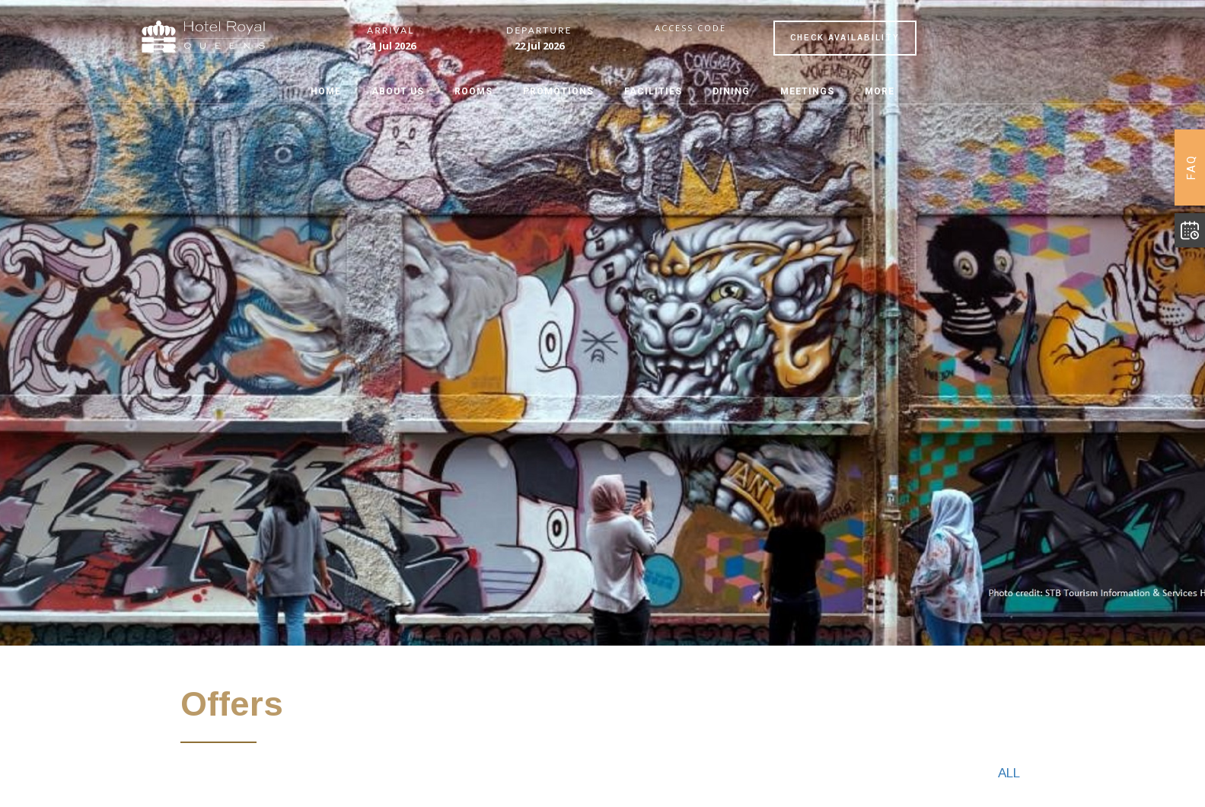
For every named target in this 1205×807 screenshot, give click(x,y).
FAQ (1191, 167)
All (1009, 773)
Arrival (390, 30)
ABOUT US (397, 91)
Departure (539, 30)
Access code (690, 28)
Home (326, 91)
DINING (731, 91)
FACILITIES (653, 91)
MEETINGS (807, 91)
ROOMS (473, 91)
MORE (879, 91)
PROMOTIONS (558, 91)
